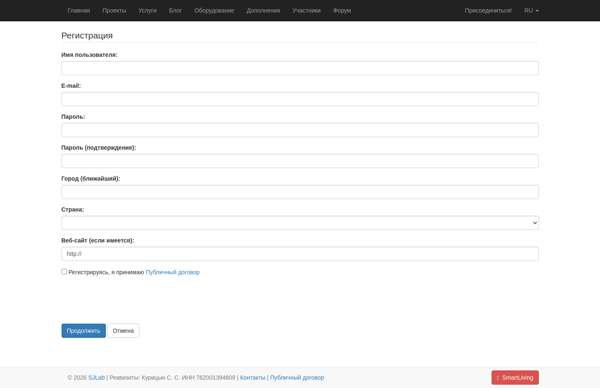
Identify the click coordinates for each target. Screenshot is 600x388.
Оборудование (214, 10)
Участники (307, 10)
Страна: (73, 209)
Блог (175, 10)
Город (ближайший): (91, 178)
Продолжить (83, 330)
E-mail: (71, 85)
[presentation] (125, 299)
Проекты (114, 10)
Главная (79, 10)
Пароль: (73, 116)
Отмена (123, 330)
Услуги (148, 10)
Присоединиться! (488, 10)
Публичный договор (173, 272)
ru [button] (531, 10)
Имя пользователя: (90, 54)
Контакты (252, 377)
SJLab (96, 377)
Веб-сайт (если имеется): (98, 240)
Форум (342, 10)
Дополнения (263, 10)
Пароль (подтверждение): (99, 147)
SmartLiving (515, 377)
